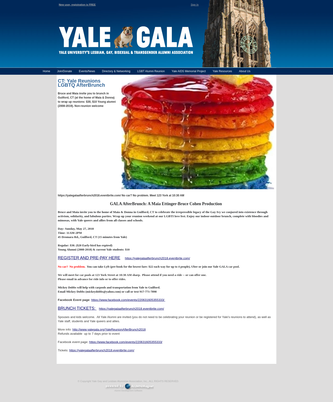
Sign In (195, 4)
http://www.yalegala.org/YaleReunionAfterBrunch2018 (109, 329)
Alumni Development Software (128, 391)
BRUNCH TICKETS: (77, 308)
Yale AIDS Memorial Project (189, 71)
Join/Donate (64, 71)
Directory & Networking (116, 71)
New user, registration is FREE (77, 4)
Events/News (87, 71)
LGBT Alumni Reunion (151, 71)
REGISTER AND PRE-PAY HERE (89, 258)
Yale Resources (222, 71)
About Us (244, 71)
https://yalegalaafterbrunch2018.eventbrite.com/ (157, 258)
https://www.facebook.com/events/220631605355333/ (128, 300)
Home (46, 71)
